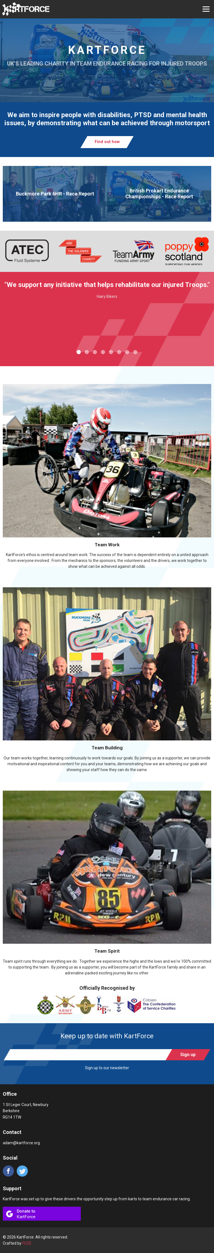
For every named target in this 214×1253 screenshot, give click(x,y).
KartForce (26, 9)
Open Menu (206, 9)
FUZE (26, 1243)
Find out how (107, 141)
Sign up (188, 1054)
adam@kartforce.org (21, 1143)
